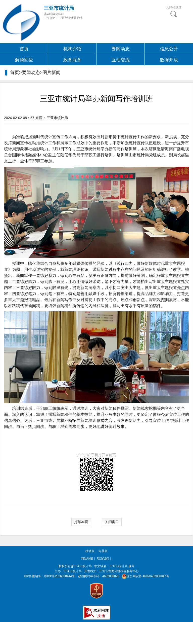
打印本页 (81, 522)
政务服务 (72, 59)
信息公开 (169, 48)
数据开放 (169, 59)
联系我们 (103, 558)
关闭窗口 (112, 522)
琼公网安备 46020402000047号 (144, 576)
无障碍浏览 (173, 7)
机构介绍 (72, 48)
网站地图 (87, 558)
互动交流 (121, 59)
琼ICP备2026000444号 (59, 576)
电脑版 (103, 551)
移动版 (89, 551)
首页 (24, 48)
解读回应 (24, 59)
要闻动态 (121, 48)
